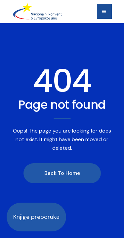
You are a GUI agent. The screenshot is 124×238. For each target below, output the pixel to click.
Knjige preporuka (36, 217)
